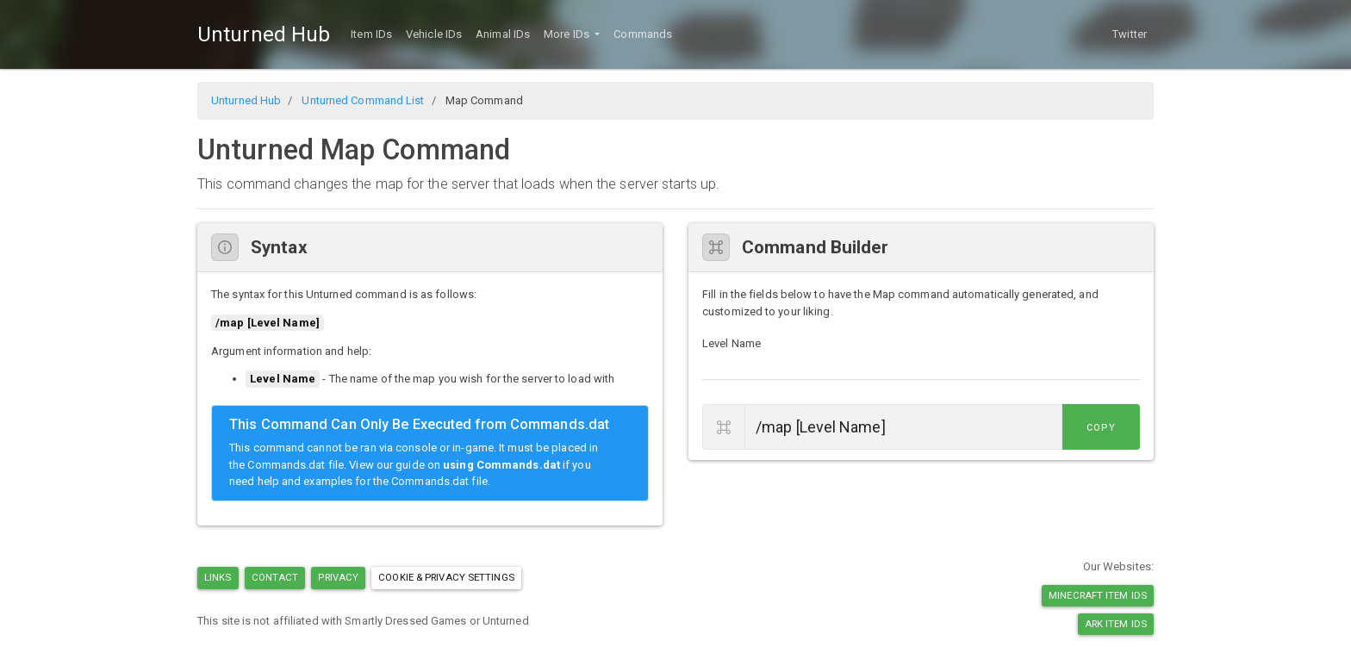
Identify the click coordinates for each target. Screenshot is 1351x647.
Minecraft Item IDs (1098, 595)
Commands (642, 34)
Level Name (731, 343)
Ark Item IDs (1116, 624)
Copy (1101, 427)
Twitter (1129, 34)
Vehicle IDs (434, 34)
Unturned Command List (363, 100)
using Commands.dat (501, 464)
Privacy (338, 577)
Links (218, 577)
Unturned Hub (263, 34)
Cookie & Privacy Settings (446, 577)
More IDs (568, 34)
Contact (275, 577)
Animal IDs (503, 34)
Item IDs (371, 34)
